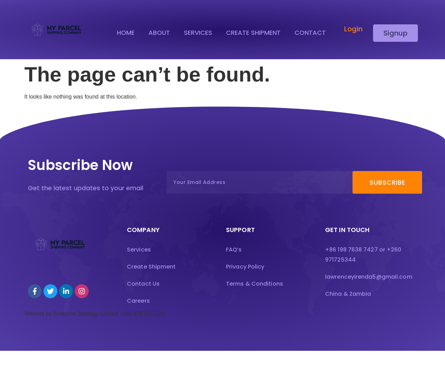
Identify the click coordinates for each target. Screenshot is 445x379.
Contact (310, 33)
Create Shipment (253, 33)
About (159, 33)
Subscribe (387, 184)
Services (198, 33)
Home (126, 33)
